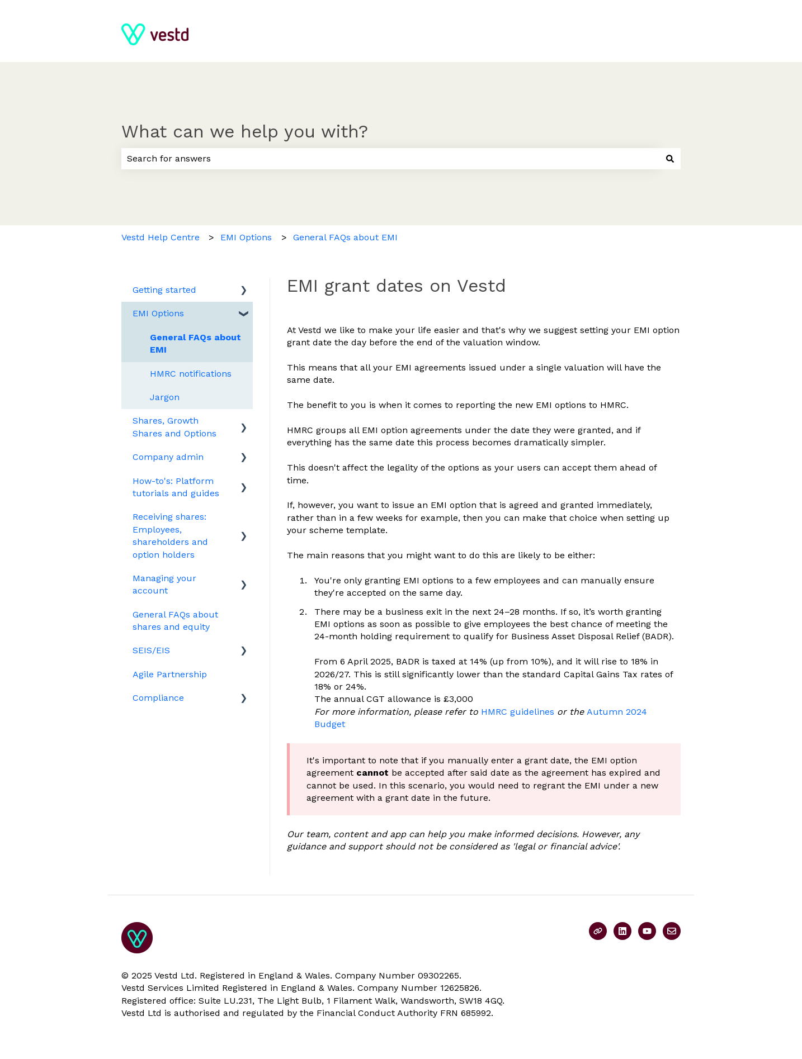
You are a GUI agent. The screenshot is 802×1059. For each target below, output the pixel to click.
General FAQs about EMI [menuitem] (195, 343)
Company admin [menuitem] (168, 457)
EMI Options (246, 237)
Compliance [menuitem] (158, 697)
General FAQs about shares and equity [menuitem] (175, 620)
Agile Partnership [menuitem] (170, 674)
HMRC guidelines (517, 711)
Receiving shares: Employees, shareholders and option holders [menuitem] (170, 535)
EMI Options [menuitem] (158, 313)
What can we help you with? (244, 131)
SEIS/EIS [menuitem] (151, 650)
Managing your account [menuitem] (164, 584)
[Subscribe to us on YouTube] (647, 931)
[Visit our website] (598, 931)
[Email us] (672, 931)
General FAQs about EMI (345, 237)
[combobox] (390, 158)
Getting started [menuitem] (164, 289)
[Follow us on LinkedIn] (622, 931)
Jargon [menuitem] (165, 397)
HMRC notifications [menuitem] (191, 373)
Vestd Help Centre (160, 237)
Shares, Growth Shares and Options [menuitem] (174, 426)
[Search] (670, 158)
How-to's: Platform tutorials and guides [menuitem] (176, 487)
